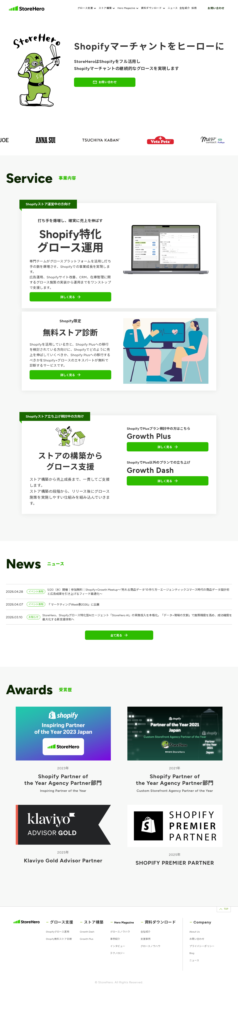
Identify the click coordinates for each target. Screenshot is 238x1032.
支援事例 (157, 962)
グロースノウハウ (124, 954)
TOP (216, 927)
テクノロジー (121, 978)
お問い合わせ (216, 8)
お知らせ (35, 629)
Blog (203, 992)
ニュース (175, 8)
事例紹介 (118, 962)
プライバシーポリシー (206, 979)
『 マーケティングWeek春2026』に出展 (80, 615)
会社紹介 (187, 8)
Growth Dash (91, 954)
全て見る (119, 650)
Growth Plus (90, 962)
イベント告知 (37, 600)
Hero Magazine (129, 8)
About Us (206, 954)
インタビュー (121, 970)
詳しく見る (70, 301)
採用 (196, 8)
